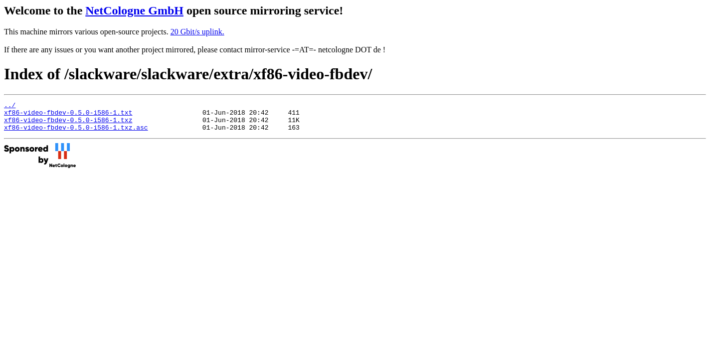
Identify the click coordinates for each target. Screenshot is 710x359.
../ (9, 106)
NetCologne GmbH (134, 10)
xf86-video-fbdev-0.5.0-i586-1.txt (68, 115)
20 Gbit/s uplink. (197, 31)
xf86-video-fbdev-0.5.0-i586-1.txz (68, 124)
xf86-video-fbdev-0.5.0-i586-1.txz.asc (76, 133)
